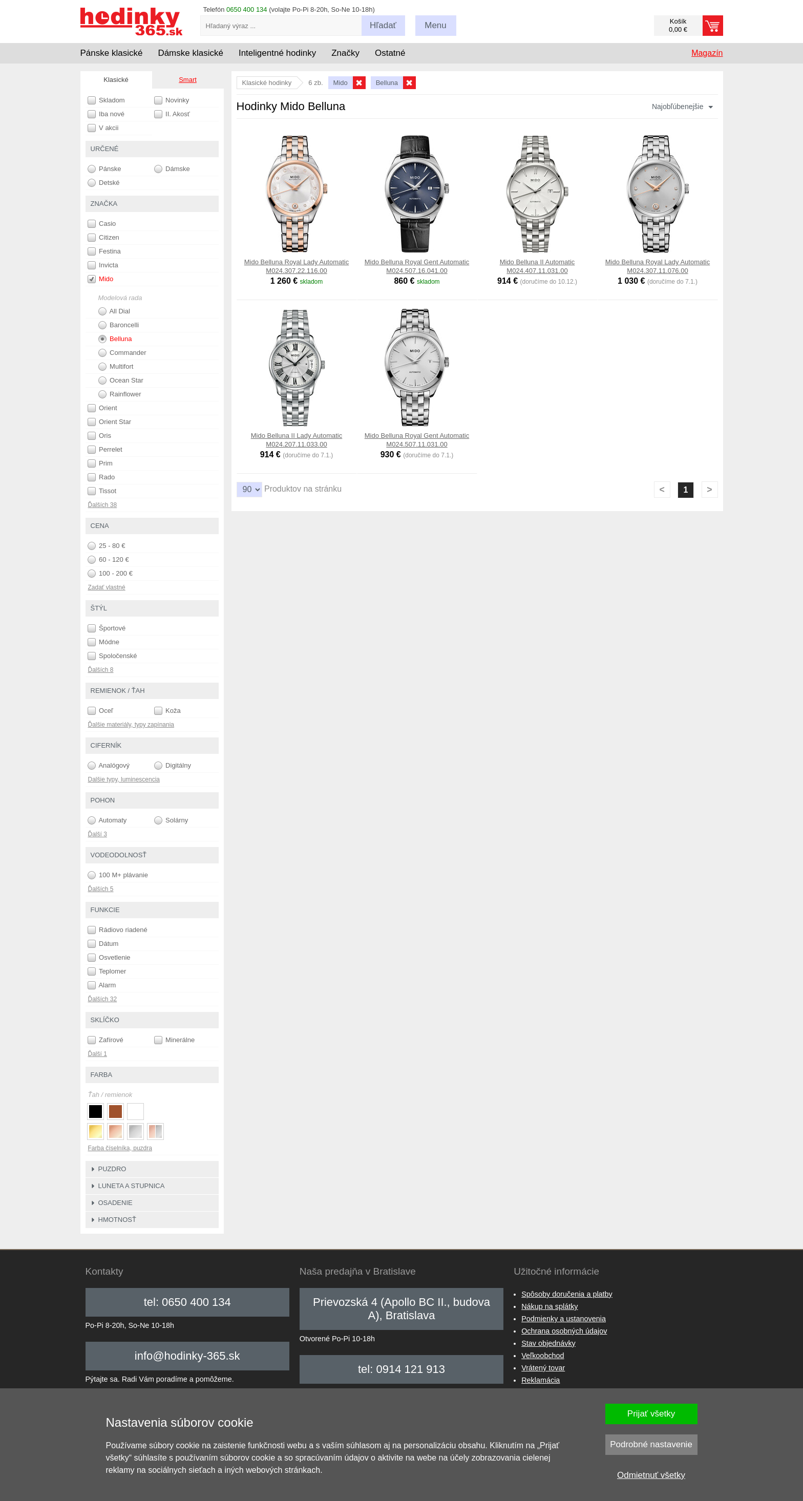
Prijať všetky (651, 1414)
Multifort (116, 367)
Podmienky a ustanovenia (563, 1319)
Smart (188, 79)
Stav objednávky (548, 1343)
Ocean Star (120, 380)
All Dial (114, 311)
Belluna (115, 339)
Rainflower (119, 394)
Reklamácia (540, 1380)
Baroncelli (118, 325)
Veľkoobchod (542, 1355)
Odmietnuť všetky (651, 1475)
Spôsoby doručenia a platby (566, 1294)
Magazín (707, 53)
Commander (122, 353)
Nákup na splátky (549, 1306)
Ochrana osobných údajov (564, 1331)
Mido (101, 279)
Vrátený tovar (543, 1368)
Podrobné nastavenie (651, 1444)
